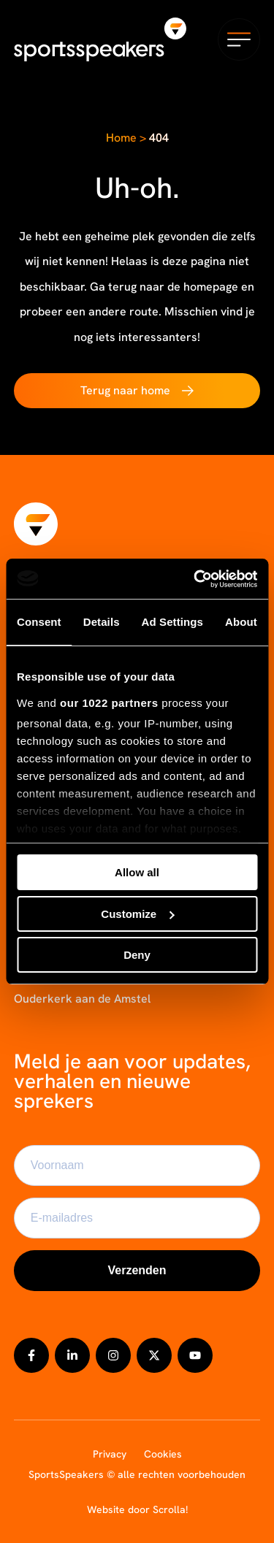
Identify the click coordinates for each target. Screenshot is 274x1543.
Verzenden (136, 1270)
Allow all (137, 872)
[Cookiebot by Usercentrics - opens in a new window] (195, 579)
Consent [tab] (39, 622)
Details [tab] (101, 622)
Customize (137, 914)
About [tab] (241, 622)
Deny (137, 955)
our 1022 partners (109, 703)
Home (121, 137)
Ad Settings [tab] (172, 622)
